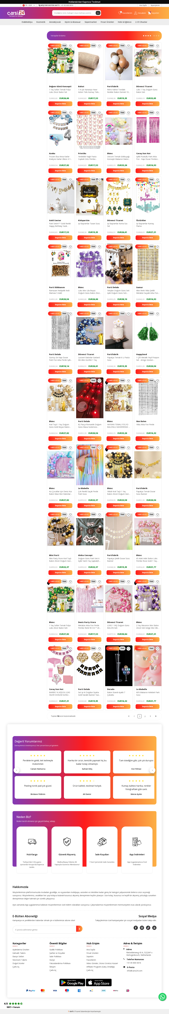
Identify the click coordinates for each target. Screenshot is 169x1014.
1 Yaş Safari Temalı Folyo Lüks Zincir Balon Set (60, 90)
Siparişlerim (155, 5)
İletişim (53, 966)
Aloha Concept (85, 555)
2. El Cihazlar (141, 22)
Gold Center (55, 220)
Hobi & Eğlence (124, 22)
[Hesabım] (140, 13)
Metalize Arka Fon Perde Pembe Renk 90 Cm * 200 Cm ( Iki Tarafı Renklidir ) (89, 626)
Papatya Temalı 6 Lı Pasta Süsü (118, 358)
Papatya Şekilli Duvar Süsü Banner (118, 559)
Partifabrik (112, 86)
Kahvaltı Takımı (19, 953)
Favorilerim (91, 960)
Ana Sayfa (143, 5)
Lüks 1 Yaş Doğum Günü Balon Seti (146, 90)
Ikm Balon (141, 421)
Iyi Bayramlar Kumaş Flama (145, 224)
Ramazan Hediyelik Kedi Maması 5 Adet (59, 291)
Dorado (110, 689)
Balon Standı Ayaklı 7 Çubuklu (116, 693)
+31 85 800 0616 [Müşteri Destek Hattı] (56, 5)
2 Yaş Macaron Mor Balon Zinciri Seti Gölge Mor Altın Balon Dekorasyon (147, 626)
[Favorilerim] (125, 13)
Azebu (52, 153)
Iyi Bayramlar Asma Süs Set (117, 224)
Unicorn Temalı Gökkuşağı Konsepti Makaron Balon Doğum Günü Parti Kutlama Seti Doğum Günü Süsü (118, 157)
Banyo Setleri (18, 956)
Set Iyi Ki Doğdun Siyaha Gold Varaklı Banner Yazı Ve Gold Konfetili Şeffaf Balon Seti (88, 693)
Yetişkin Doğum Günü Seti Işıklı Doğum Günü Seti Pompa (118, 291)
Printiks (82, 153)
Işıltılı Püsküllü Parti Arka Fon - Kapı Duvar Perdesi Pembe (147, 157)
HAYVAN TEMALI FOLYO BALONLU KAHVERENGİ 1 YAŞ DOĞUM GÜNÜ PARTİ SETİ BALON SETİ (118, 425)
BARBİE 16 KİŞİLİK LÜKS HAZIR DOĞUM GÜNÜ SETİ (59, 693)
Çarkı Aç (16, 966)
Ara (98, 13)
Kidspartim (84, 220)
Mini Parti (54, 555)
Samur (139, 287)
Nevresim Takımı (20, 960)
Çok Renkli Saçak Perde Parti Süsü (88, 492)
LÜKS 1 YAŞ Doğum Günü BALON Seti (118, 626)
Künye (52, 960)
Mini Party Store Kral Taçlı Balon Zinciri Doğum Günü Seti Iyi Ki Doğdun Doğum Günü (60, 559)
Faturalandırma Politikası (60, 963)
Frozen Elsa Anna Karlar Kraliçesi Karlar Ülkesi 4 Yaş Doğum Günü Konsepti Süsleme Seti (60, 157)
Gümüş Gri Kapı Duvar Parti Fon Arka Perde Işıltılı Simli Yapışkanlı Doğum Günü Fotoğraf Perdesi (60, 358)
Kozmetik (40, 22)
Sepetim (89, 956)
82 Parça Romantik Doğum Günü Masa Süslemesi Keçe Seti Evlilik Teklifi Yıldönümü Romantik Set (89, 425)
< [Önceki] (16, 770)
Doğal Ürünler (18, 963)
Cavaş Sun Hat (143, 153)
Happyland (141, 354)
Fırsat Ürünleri (107, 22)
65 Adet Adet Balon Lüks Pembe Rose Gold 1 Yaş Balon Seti (146, 559)
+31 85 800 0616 (134, 963)
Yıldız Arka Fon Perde (145, 424)
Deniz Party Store (87, 622)
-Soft (71, 1011)
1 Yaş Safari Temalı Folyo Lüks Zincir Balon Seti (60, 626)
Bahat (81, 86)
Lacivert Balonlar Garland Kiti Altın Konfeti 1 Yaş (89, 358)
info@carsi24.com (134, 970)
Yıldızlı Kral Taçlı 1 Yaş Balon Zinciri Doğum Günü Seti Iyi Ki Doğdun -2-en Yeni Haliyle (118, 492)
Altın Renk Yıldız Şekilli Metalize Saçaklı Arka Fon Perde (147, 291)
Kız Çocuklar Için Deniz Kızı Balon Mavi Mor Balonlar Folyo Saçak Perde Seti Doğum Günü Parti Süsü (60, 492)
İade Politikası (55, 956)
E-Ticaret (77, 1011)
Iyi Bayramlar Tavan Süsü (89, 223)
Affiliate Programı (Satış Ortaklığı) (100, 966)
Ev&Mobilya (27, 22)
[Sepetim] (153, 13)
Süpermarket (91, 22)
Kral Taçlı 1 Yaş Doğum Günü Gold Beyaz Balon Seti (59, 425)
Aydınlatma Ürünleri (21, 949)
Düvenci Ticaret (144, 86)
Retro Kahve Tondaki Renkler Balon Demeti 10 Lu (118, 90)
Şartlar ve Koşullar (57, 953)
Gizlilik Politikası (56, 949)
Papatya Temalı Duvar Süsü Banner (145, 492)
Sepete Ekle (60, 103)
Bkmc (110, 153)
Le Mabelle (83, 488)
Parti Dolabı (113, 287)
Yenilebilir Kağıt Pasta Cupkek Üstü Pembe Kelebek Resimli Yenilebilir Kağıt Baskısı (89, 157)
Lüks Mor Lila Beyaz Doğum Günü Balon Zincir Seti (89, 291)
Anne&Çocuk (55, 22)
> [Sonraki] (152, 770)
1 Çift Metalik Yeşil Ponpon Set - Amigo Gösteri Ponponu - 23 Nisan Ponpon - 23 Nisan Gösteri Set (147, 358)
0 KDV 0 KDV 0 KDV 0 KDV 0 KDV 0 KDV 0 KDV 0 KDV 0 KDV (59, 35)
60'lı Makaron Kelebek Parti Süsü (147, 693)
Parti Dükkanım (57, 287)
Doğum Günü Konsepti (60, 86)
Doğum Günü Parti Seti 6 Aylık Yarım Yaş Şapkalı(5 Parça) (88, 559)
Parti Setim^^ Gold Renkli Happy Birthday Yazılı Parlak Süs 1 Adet (60, 224)
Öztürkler (141, 220)
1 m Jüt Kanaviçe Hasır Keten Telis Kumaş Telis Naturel (88, 90)
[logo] (16, 13)
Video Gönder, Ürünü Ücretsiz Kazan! (102, 963)
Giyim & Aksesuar (73, 22)
